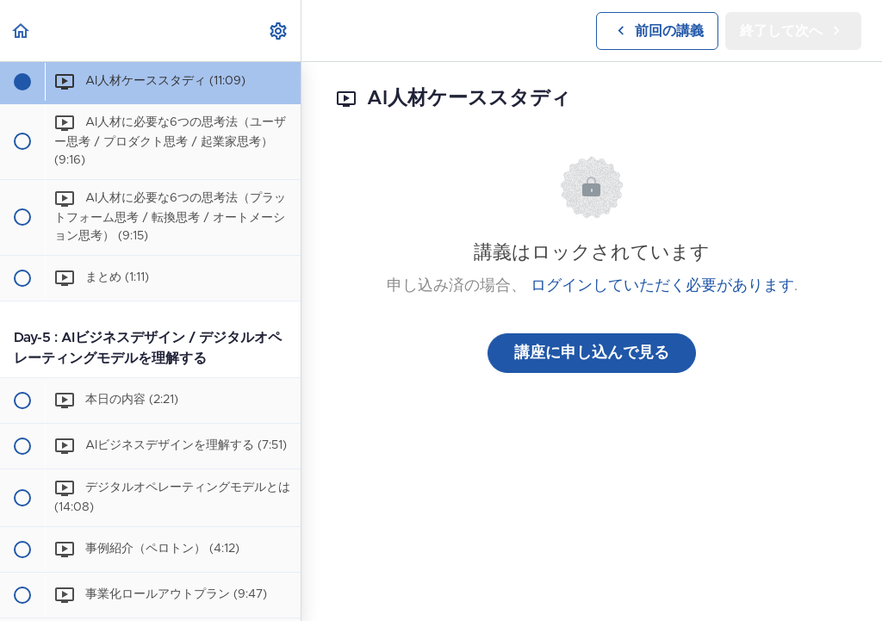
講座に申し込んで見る (591, 353)
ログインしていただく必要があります (662, 286)
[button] (21, 30)
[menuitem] (279, 30)
